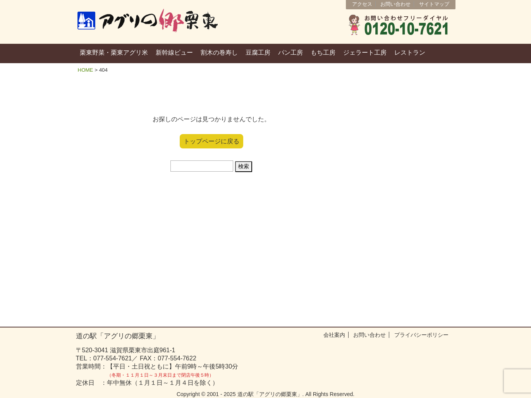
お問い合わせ (395, 4)
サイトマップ (434, 4)
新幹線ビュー (174, 52)
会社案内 (334, 335)
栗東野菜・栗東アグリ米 (114, 52)
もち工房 (323, 52)
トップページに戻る (211, 141)
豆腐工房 (258, 52)
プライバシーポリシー (421, 335)
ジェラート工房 (365, 52)
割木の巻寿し (219, 52)
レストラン (409, 52)
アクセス (362, 4)
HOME (85, 70)
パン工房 (290, 52)
